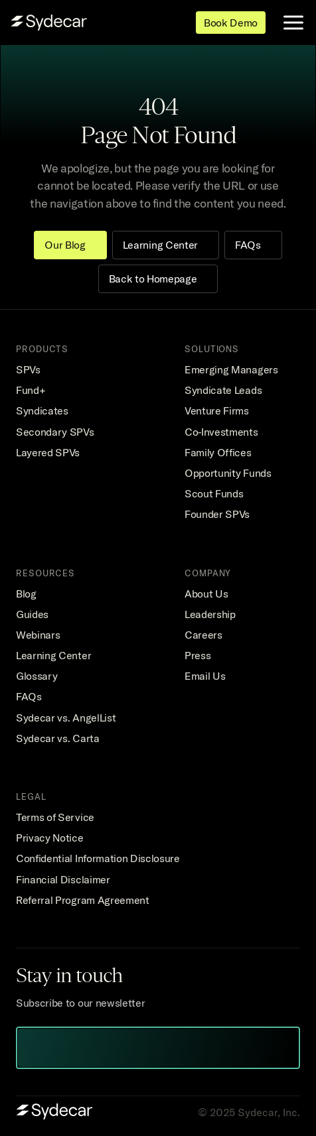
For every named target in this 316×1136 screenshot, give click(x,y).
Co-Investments (221, 431)
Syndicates (42, 410)
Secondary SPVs (55, 431)
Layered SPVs (48, 452)
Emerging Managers (231, 369)
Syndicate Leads (223, 390)
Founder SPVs (217, 514)
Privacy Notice (50, 837)
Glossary (36, 675)
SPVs (28, 369)
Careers (203, 634)
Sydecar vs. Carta (58, 738)
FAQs (29, 696)
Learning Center (53, 655)
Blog (26, 593)
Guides (32, 614)
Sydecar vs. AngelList (66, 717)
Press (197, 655)
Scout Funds (214, 493)
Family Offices (218, 452)
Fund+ (30, 390)
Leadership (210, 614)
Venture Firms (217, 410)
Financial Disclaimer (63, 879)
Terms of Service (55, 817)
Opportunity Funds (228, 472)
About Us (206, 593)
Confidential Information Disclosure (98, 858)
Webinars (38, 634)
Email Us (205, 675)
